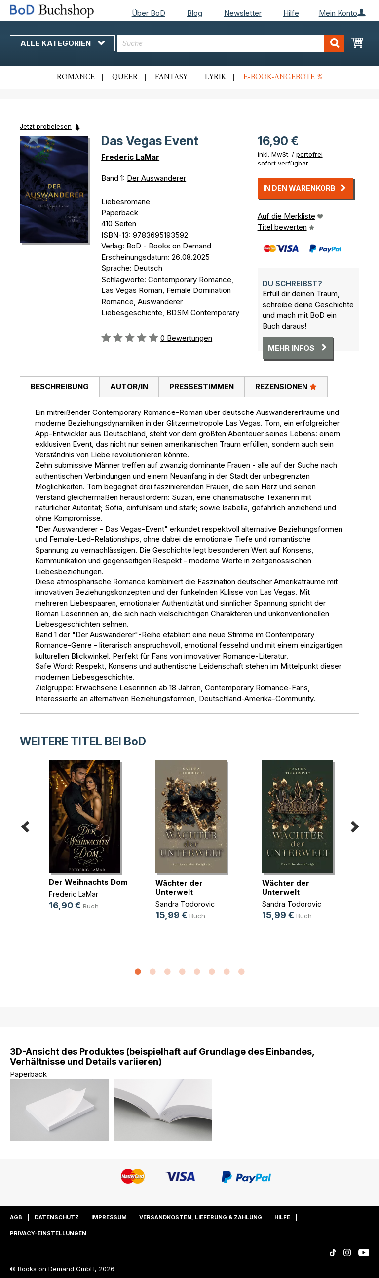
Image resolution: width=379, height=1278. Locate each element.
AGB (16, 1217)
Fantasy (171, 77)
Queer (125, 77)
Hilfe (291, 13)
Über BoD (148, 13)
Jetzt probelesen (46, 126)
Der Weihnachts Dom (88, 882)
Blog (194, 13)
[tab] (59, 387)
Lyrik (215, 77)
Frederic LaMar (130, 157)
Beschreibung (60, 386)
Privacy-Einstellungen (48, 1233)
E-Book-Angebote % (283, 77)
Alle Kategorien (62, 43)
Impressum (109, 1217)
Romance (76, 77)
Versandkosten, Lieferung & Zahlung (200, 1217)
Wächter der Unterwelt (179, 887)
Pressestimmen (201, 386)
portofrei (309, 154)
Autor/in (129, 386)
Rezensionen (286, 386)
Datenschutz (57, 1217)
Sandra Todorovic (185, 904)
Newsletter (243, 13)
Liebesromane (125, 201)
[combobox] (230, 43)
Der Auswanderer (156, 178)
